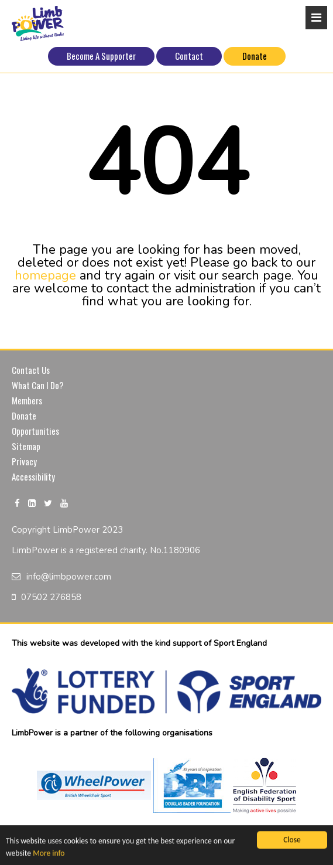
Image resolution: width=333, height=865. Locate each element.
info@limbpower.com (68, 577)
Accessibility (33, 476)
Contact (189, 55)
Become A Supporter (101, 55)
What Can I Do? (38, 385)
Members (27, 400)
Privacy (24, 461)
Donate (254, 55)
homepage (45, 275)
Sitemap (26, 446)
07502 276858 (51, 597)
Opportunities (35, 430)
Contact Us (31, 369)
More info (48, 854)
